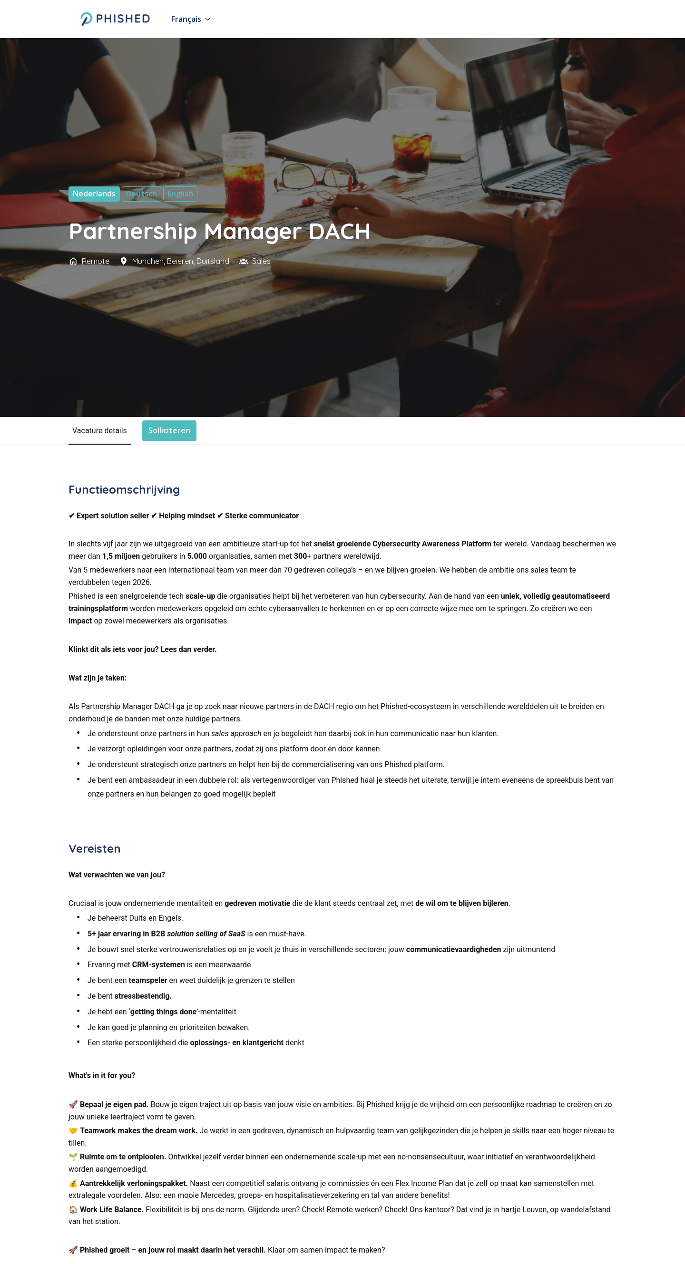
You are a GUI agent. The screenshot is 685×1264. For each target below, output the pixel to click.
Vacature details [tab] (99, 430)
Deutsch (141, 193)
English (180, 193)
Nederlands (94, 193)
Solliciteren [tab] (169, 430)
